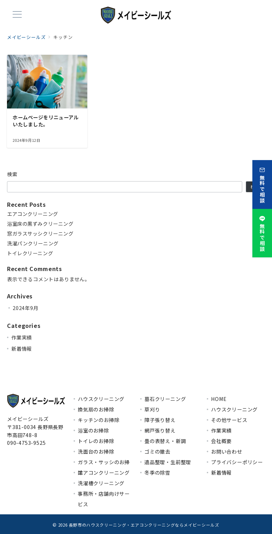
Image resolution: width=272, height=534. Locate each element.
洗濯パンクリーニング (33, 243)
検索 (12, 174)
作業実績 (21, 337)
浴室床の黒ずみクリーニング (40, 223)
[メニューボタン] (17, 15)
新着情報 (21, 348)
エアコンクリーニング (33, 214)
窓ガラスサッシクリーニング (40, 233)
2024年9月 (26, 307)
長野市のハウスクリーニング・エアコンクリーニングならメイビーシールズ (144, 525)
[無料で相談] (262, 183)
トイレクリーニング (30, 253)
